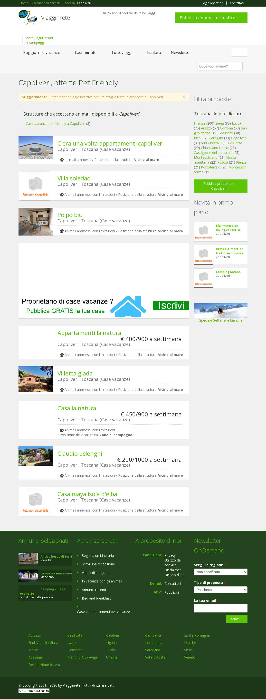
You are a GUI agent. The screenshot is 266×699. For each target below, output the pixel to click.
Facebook (210, 686)
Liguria (111, 642)
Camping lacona (228, 272)
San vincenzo (211, 142)
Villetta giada (75, 373)
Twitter (233, 686)
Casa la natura (76, 408)
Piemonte (75, 650)
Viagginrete (55, 17)
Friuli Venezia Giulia (43, 642)
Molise (33, 650)
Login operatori (212, 3)
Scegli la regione (210, 564)
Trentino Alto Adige (82, 657)
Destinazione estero (44, 664)
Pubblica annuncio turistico (207, 17)
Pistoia (222, 162)
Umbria (112, 657)
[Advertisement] (104, 269)
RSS (244, 686)
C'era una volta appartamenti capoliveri (110, 143)
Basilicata (74, 635)
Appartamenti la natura (89, 333)
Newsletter (181, 52)
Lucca (236, 123)
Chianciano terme (215, 147)
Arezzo (206, 128)
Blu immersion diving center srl (228, 228)
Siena (219, 123)
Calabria (112, 635)
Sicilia (188, 650)
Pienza (241, 162)
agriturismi (44, 38)
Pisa (197, 138)
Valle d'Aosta (155, 657)
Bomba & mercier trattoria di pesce (230, 251)
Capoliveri (239, 138)
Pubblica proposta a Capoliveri (219, 186)
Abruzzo (34, 635)
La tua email (206, 600)
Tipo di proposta (210, 582)
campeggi (37, 42)
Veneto (189, 657)
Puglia (111, 650)
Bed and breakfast (96, 598)
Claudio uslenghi (79, 453)
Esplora (154, 52)
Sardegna (152, 650)
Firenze (199, 123)
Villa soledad (74, 178)
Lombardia (153, 642)
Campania (153, 635)
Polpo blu (70, 215)
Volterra (236, 142)
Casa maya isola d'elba (87, 494)
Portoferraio (210, 167)
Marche (190, 642)
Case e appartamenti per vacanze (103, 611)
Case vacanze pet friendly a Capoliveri (55, 123)
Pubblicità (172, 592)
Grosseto (225, 133)
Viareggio (216, 138)
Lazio (71, 642)
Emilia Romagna (197, 635)
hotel (30, 38)
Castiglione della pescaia (213, 152)
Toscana (35, 657)
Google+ (221, 686)
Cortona (226, 128)
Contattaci (237, 3)
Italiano (240, 52)
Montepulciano (206, 157)
